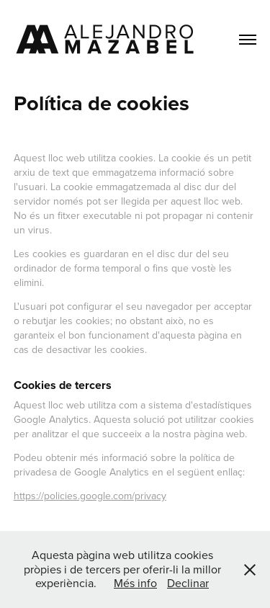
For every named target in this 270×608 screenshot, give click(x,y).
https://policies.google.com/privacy (90, 495)
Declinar (188, 583)
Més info (135, 583)
